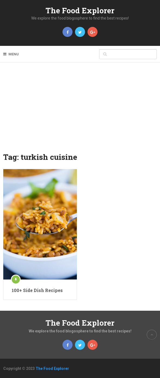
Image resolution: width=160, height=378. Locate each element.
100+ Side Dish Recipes (37, 290)
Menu (13, 54)
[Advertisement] (80, 111)
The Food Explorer (80, 10)
